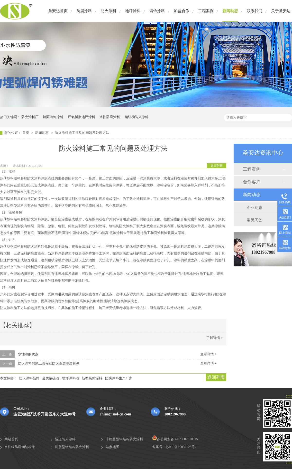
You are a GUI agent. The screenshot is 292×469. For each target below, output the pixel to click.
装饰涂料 (157, 11)
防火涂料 (108, 11)
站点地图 (112, 447)
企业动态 (254, 208)
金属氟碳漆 (50, 378)
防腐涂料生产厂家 (118, 378)
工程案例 (206, 11)
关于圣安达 (281, 11)
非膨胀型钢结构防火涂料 (124, 439)
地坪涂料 (133, 11)
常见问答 (254, 220)
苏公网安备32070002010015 (175, 439)
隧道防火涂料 (65, 439)
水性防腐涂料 (110, 117)
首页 (26, 133)
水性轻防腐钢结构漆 (19, 447)
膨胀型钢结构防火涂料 (72, 447)
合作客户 (251, 181)
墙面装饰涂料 (53, 117)
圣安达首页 (58, 11)
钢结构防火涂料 (136, 117)
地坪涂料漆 (70, 378)
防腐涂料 (84, 11)
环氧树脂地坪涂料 (81, 117)
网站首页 (11, 439)
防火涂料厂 (29, 117)
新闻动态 (230, 11)
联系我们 (254, 11)
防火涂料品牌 (29, 378)
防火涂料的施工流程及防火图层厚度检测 (48, 363)
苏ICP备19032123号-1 (182, 447)
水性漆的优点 (28, 354)
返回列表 (216, 165)
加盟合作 (181, 11)
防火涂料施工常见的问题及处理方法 (82, 133)
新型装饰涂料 (92, 378)
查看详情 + (208, 354)
